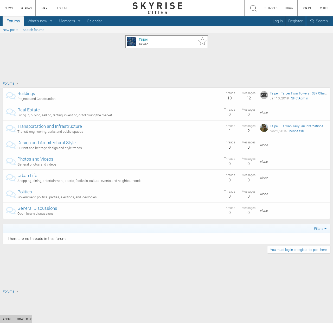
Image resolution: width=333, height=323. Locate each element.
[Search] (318, 21)
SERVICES (271, 8)
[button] (51, 21)
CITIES (324, 8)
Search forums (33, 29)
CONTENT (45, 319)
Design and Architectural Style (46, 142)
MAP (44, 8)
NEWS (9, 8)
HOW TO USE (25, 319)
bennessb (296, 131)
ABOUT (7, 319)
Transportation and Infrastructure (49, 126)
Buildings (26, 93)
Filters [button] (318, 228)
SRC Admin (299, 98)
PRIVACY (76, 319)
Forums (13, 20)
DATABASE (26, 8)
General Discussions (37, 208)
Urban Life (27, 175)
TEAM (61, 319)
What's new (37, 20)
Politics (24, 192)
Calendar (94, 20)
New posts (10, 29)
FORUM (62, 8)
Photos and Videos (35, 159)
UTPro (289, 8)
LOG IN (306, 8)
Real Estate (28, 110)
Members (67, 20)
